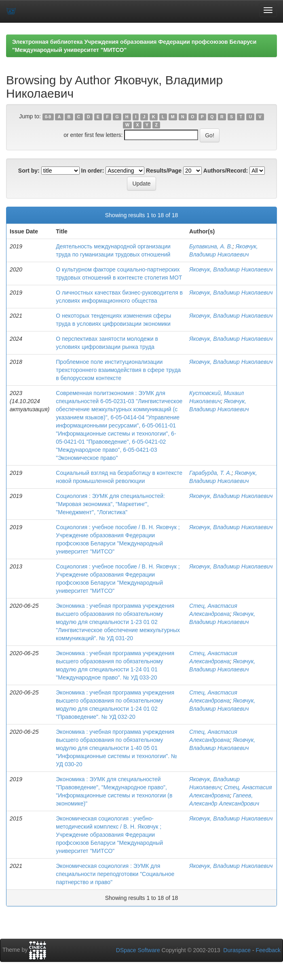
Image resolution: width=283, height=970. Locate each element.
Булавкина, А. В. (210, 246)
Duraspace (237, 950)
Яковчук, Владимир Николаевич (231, 269)
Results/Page (164, 170)
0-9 (48, 116)
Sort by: (29, 170)
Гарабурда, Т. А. (210, 473)
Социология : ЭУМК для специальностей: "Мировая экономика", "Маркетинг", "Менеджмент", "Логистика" (110, 504)
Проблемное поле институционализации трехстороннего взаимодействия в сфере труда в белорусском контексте (118, 370)
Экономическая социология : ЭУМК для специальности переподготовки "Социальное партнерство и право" (115, 874)
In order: (92, 170)
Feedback (268, 950)
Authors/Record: (225, 170)
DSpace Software (138, 950)
